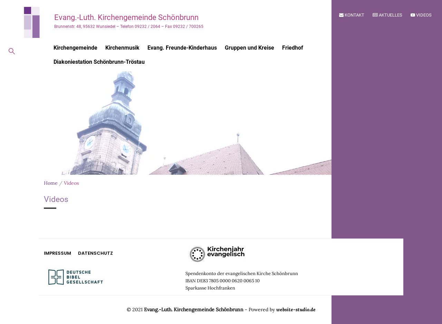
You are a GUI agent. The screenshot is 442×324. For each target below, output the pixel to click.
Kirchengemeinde (75, 47)
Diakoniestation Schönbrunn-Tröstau (99, 62)
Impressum (57, 253)
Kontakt (351, 15)
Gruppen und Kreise (249, 47)
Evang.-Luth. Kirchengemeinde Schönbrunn (126, 17)
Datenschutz (95, 253)
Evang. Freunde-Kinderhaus (182, 47)
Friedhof (292, 47)
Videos (421, 15)
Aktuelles (387, 15)
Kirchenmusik (122, 47)
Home (51, 183)
